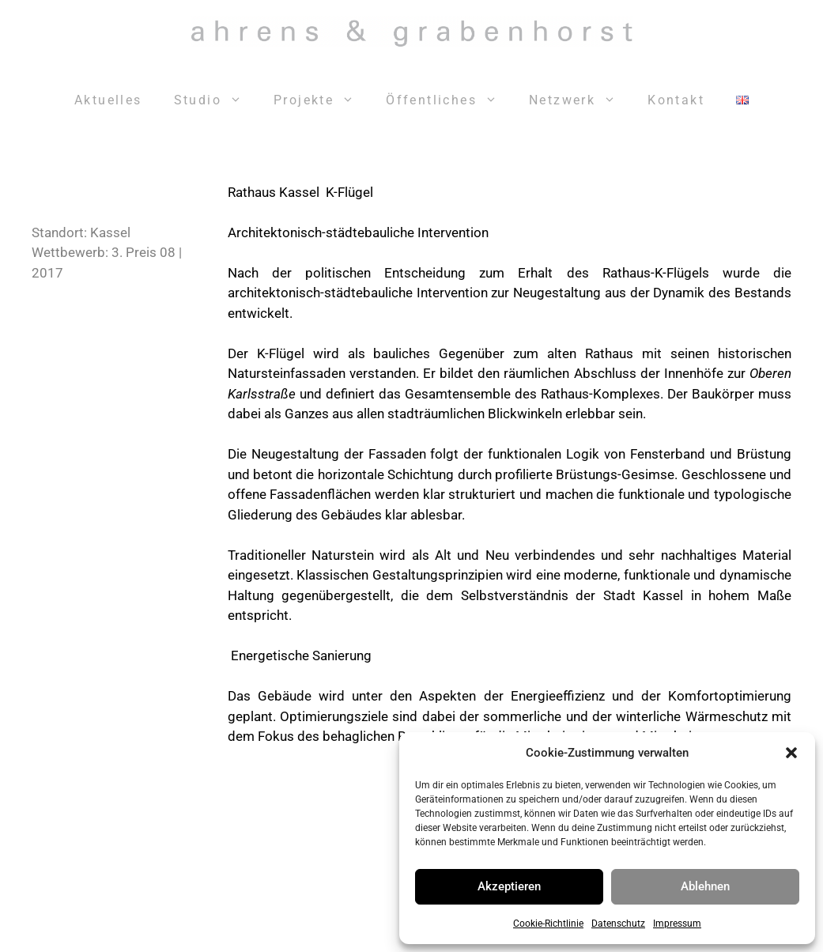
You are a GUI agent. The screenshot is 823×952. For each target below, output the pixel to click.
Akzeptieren (509, 886)
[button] (791, 753)
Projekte (322, 100)
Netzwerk (580, 100)
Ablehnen (705, 886)
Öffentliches (449, 100)
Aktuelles (108, 100)
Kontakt (675, 100)
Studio (216, 100)
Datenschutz (618, 923)
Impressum (677, 923)
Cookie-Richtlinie (548, 923)
